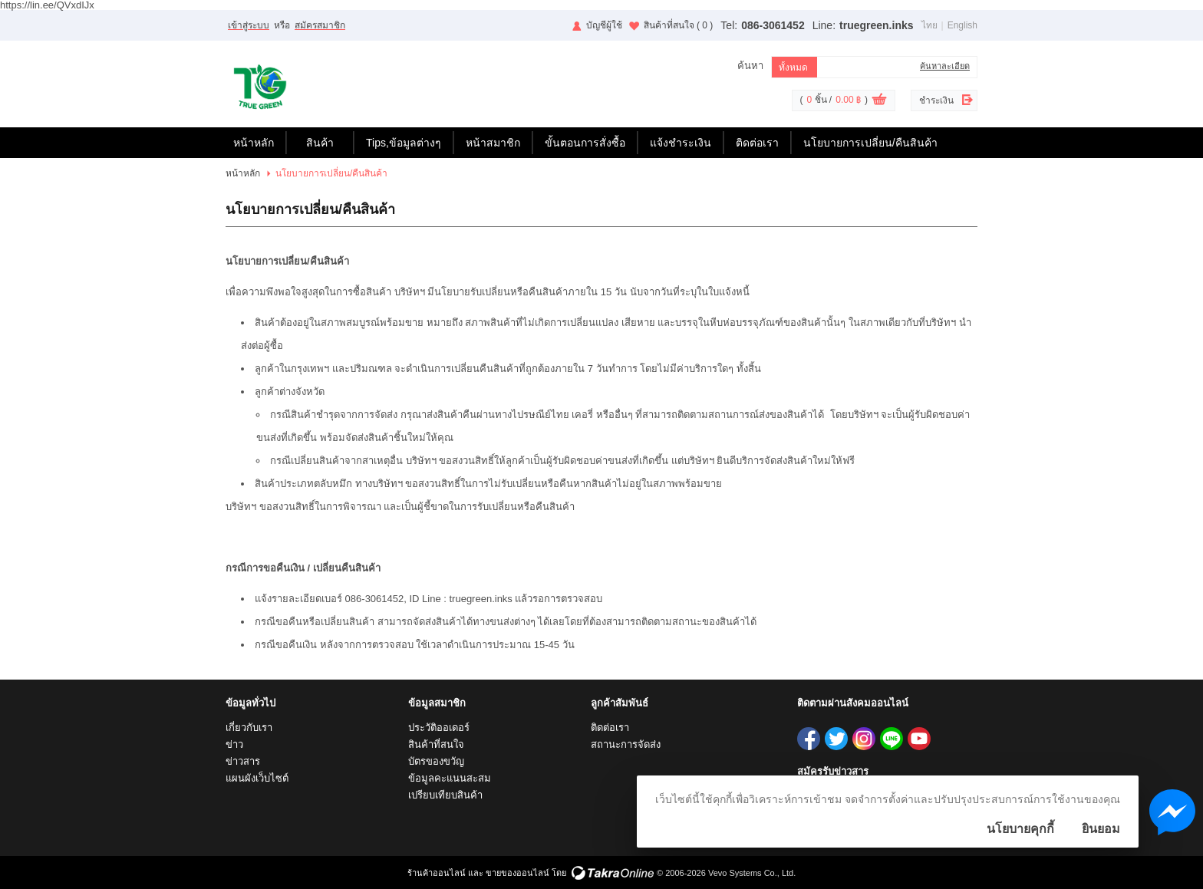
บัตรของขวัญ (436, 761)
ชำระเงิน (936, 100)
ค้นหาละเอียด (945, 66)
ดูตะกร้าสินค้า (879, 101)
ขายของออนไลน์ (517, 872)
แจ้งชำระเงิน (680, 143)
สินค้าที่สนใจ (679, 25)
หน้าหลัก (253, 143)
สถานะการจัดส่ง (626, 744)
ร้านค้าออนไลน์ (436, 872)
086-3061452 (773, 25)
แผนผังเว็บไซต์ (257, 778)
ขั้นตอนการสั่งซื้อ (585, 143)
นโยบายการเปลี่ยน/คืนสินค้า (870, 143)
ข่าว (234, 744)
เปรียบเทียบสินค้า (445, 795)
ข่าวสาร (243, 761)
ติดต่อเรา (757, 143)
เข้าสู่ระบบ (248, 25)
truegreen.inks (876, 25)
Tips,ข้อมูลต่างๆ (403, 143)
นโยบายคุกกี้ (1020, 828)
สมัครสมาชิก (320, 25)
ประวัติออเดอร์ (439, 727)
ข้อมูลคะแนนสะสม (449, 778)
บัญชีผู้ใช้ (604, 25)
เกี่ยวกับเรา (249, 727)
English (962, 25)
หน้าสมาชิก (493, 143)
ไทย (929, 25)
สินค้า (320, 143)
